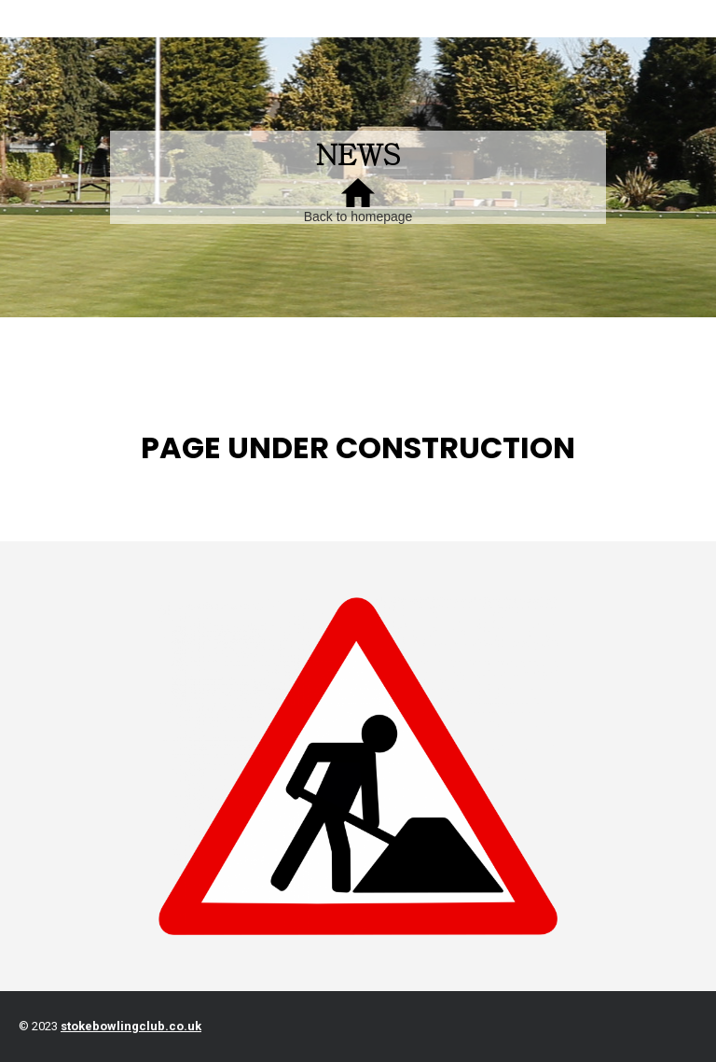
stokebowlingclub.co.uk (131, 1026)
